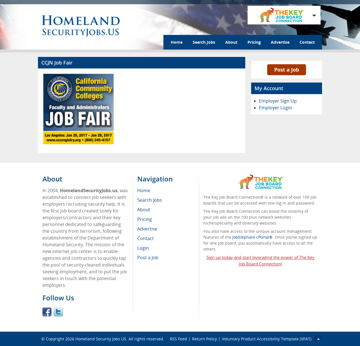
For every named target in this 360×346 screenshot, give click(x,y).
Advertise (280, 42)
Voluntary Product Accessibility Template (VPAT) (266, 338)
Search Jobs (204, 42)
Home (177, 42)
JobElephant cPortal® (252, 237)
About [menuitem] (143, 210)
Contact (307, 42)
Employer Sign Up (278, 101)
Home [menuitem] (143, 190)
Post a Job (286, 69)
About (231, 42)
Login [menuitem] (143, 248)
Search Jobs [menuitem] (149, 200)
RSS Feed (178, 338)
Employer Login (275, 108)
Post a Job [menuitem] (147, 257)
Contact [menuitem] (145, 238)
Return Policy (204, 338)
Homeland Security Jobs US (100, 338)
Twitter (58, 311)
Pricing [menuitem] (144, 219)
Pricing (254, 42)
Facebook (46, 311)
